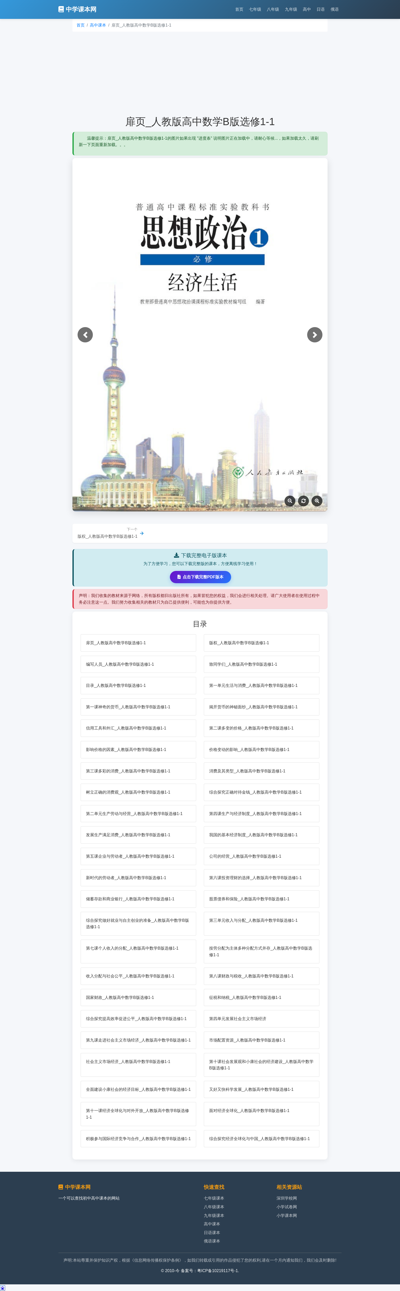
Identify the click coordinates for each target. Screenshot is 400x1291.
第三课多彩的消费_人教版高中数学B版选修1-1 (128, 771)
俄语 (335, 9)
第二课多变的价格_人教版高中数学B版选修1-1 (251, 728)
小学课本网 (287, 1215)
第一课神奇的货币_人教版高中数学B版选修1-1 (128, 707)
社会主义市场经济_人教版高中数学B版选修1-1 (128, 1061)
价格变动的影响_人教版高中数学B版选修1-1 (249, 749)
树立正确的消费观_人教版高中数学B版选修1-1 (128, 792)
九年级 (291, 9)
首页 (239, 9)
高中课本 (98, 25)
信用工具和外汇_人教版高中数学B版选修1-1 (126, 728)
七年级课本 (214, 1198)
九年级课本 (214, 1215)
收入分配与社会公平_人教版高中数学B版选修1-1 (130, 976)
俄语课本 (212, 1241)
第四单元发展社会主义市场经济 (237, 1019)
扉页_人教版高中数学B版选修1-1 (116, 643)
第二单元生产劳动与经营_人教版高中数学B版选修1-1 (134, 813)
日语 (321, 9)
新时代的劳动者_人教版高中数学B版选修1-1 (126, 878)
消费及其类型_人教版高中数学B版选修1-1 (247, 771)
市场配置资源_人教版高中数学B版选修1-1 (247, 1040)
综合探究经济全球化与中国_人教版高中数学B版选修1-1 (259, 1139)
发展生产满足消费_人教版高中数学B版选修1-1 (128, 835)
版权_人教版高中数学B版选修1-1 (239, 643)
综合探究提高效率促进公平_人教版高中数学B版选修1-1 (136, 1019)
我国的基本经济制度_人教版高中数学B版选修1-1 (253, 835)
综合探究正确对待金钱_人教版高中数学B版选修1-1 (255, 792)
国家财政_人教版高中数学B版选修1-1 (120, 997)
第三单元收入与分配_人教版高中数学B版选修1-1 (253, 920)
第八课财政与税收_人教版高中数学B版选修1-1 (251, 976)
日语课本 (212, 1232)
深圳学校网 (287, 1198)
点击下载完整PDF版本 (200, 577)
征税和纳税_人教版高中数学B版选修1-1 (245, 997)
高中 (307, 9)
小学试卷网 (287, 1207)
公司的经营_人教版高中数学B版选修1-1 (245, 856)
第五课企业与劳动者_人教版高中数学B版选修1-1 (130, 856)
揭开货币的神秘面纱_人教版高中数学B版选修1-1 (253, 707)
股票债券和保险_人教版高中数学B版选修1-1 (249, 899)
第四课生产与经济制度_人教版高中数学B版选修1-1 (255, 813)
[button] (85, 334)
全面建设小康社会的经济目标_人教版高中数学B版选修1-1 (138, 1089)
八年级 (273, 9)
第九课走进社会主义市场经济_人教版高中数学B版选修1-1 (138, 1040)
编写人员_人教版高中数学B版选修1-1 (120, 664)
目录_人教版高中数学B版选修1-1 (116, 685)
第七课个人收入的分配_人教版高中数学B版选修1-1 (132, 948)
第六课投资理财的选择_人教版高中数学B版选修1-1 (255, 878)
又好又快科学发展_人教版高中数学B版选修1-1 (251, 1089)
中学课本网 (77, 9)
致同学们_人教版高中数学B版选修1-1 (243, 664)
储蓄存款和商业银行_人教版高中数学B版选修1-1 (130, 899)
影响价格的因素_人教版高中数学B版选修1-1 (126, 749)
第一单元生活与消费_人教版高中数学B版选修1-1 (253, 685)
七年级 (255, 9)
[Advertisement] (200, 73)
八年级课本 (214, 1207)
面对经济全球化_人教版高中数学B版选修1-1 (249, 1110)
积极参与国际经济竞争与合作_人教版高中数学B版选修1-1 (138, 1139)
